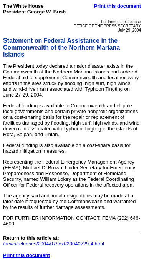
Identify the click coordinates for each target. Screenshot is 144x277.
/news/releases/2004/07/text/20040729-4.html (53, 244)
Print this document (117, 6)
